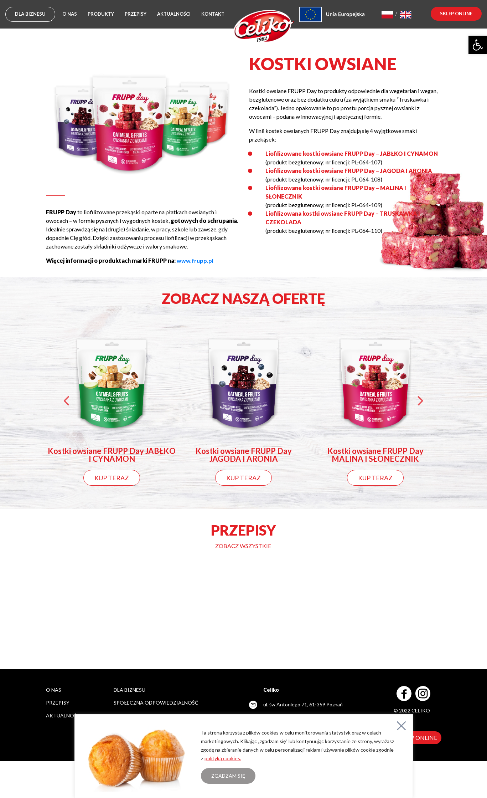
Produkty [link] (101, 14)
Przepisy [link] (135, 14)
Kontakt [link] (212, 14)
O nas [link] (69, 14)
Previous (67, 402)
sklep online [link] (456, 13)
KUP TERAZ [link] (111, 478)
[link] (477, 45)
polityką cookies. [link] (222, 758)
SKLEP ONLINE (417, 737)
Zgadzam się (228, 776)
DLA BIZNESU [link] (30, 14)
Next (420, 402)
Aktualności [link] (174, 14)
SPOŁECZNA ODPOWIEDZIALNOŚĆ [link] (156, 703)
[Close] (401, 725)
